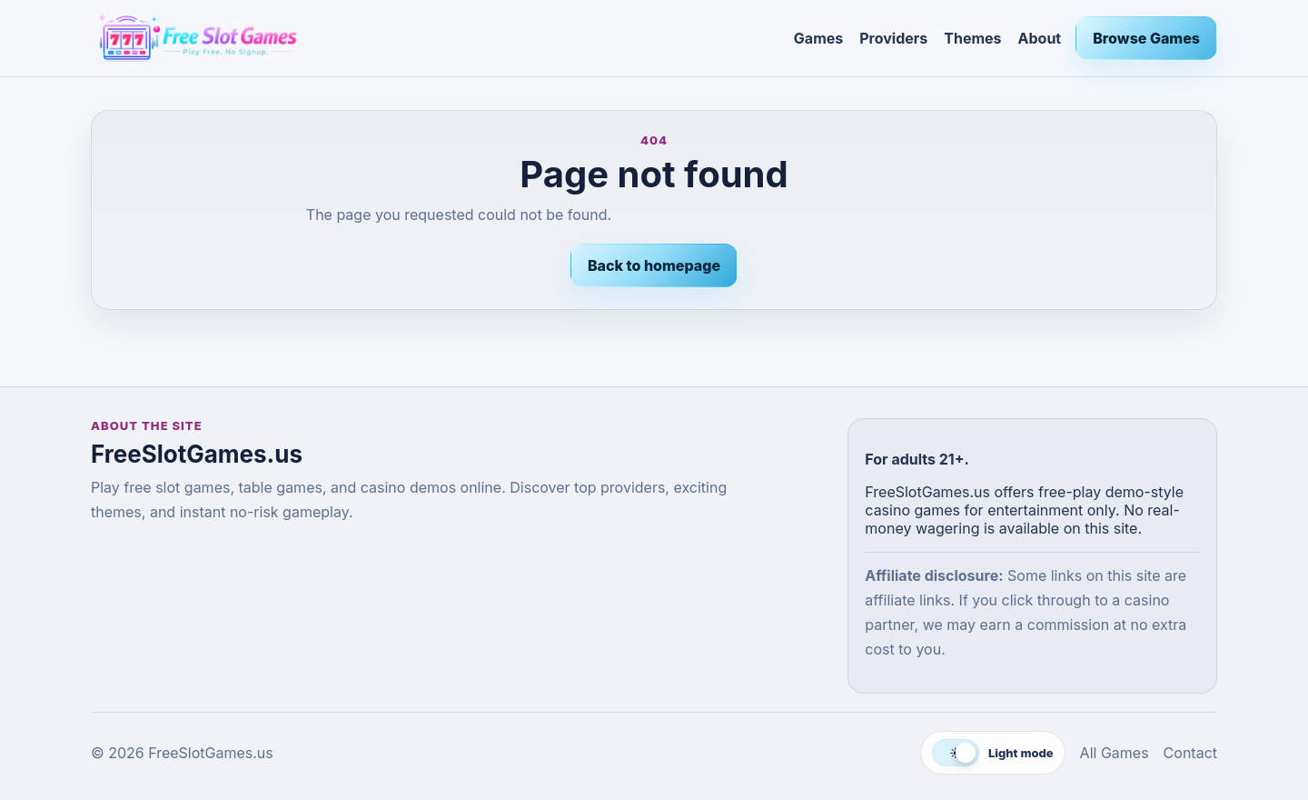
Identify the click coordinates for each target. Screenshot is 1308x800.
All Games (1114, 753)
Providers (893, 38)
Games (818, 38)
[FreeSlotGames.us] (435, 38)
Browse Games (1146, 38)
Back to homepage (654, 265)
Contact (1190, 753)
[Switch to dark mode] (992, 753)
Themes (972, 38)
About (1040, 38)
